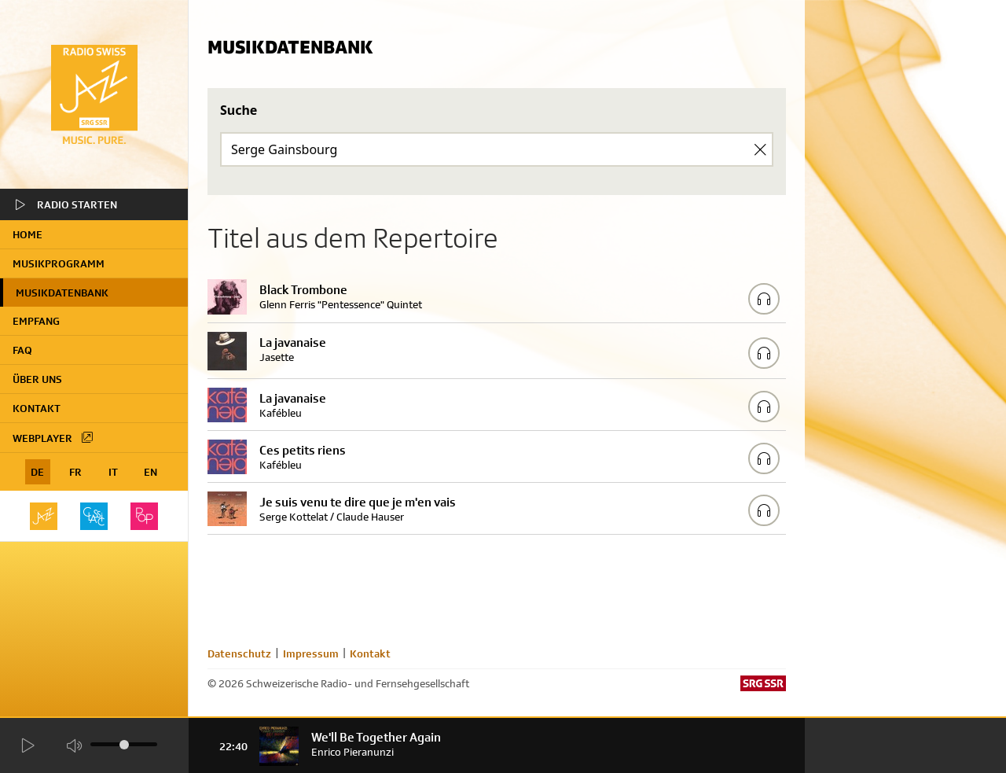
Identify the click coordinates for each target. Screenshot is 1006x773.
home (27, 234)
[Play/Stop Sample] (764, 299)
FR (75, 472)
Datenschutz (239, 653)
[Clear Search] (760, 149)
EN (150, 472)
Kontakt (37, 408)
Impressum (311, 653)
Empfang (36, 321)
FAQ (22, 350)
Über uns (37, 379)
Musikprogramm (59, 263)
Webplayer (53, 437)
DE (37, 472)
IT (113, 472)
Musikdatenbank (62, 292)
